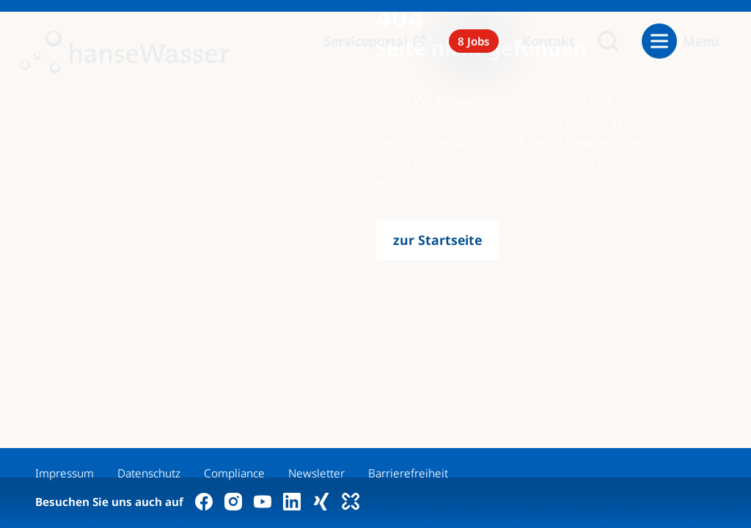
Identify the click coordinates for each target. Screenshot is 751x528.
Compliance (234, 473)
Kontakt (548, 41)
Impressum (64, 473)
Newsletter (316, 473)
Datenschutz (148, 473)
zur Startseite (437, 240)
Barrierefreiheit (408, 473)
